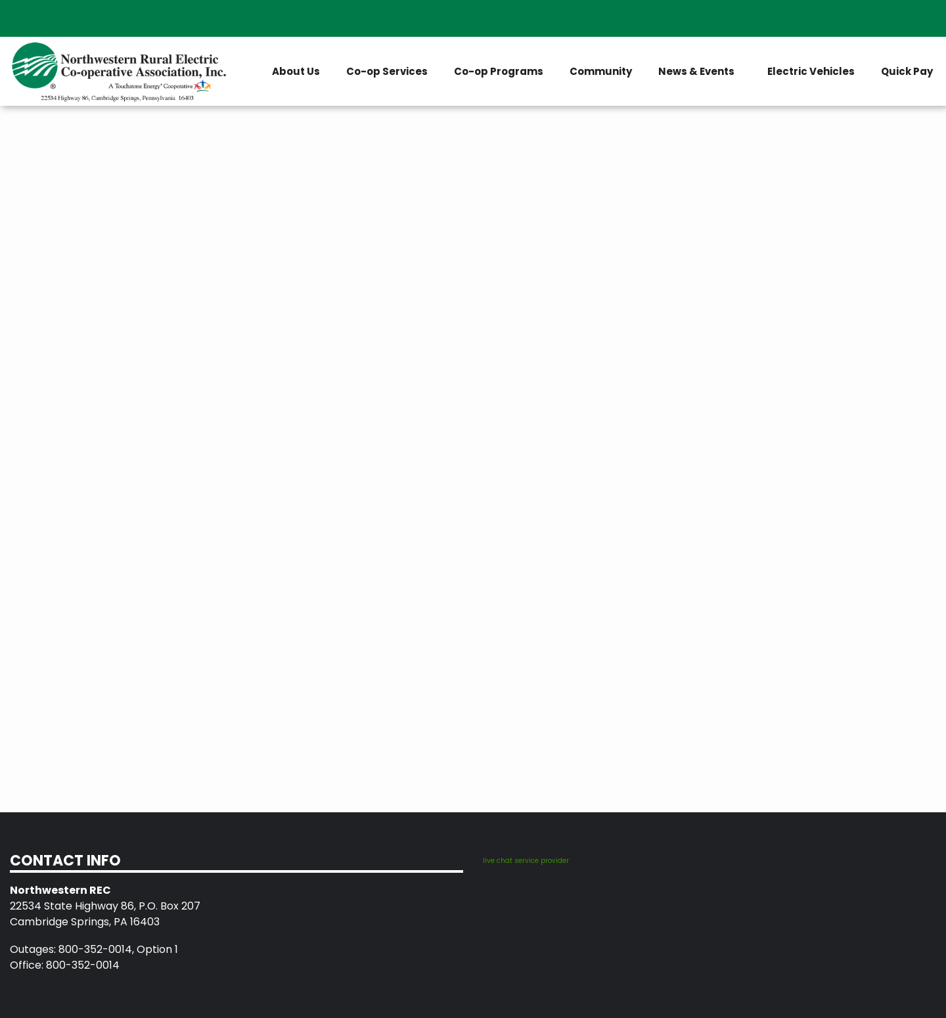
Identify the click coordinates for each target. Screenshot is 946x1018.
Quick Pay (907, 71)
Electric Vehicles (811, 71)
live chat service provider (526, 861)
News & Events (696, 71)
